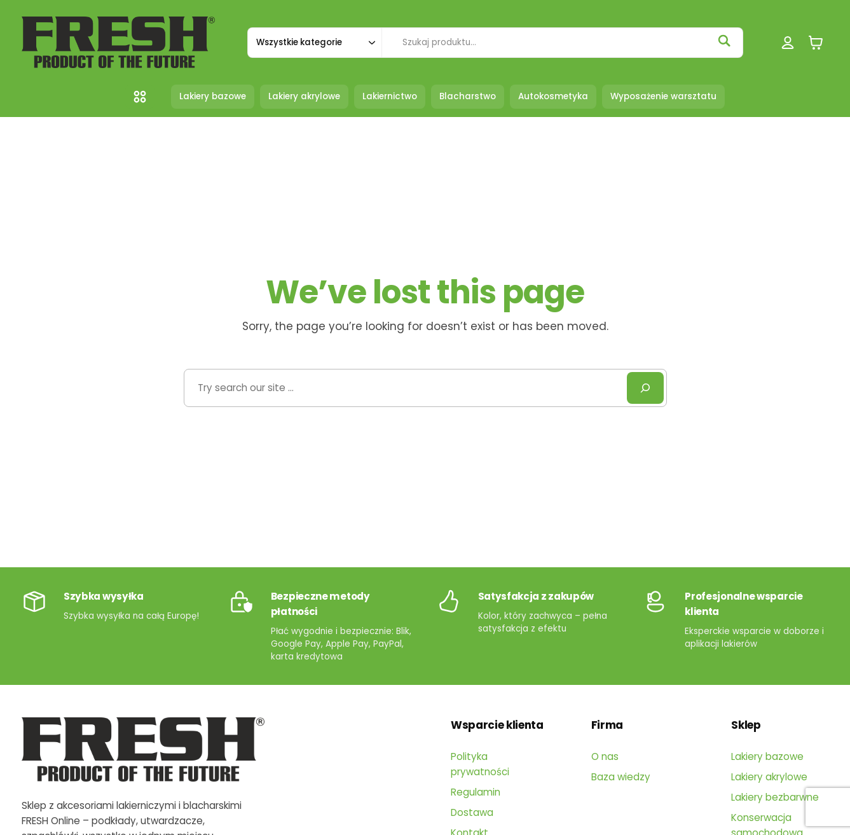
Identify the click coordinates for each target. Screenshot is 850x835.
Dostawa (472, 812)
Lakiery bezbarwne (775, 797)
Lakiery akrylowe (769, 776)
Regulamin (475, 792)
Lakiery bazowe (767, 756)
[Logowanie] (788, 42)
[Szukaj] (724, 40)
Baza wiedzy (620, 776)
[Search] (645, 388)
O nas (605, 756)
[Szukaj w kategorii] (314, 42)
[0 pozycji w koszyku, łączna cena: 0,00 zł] (815, 42)
